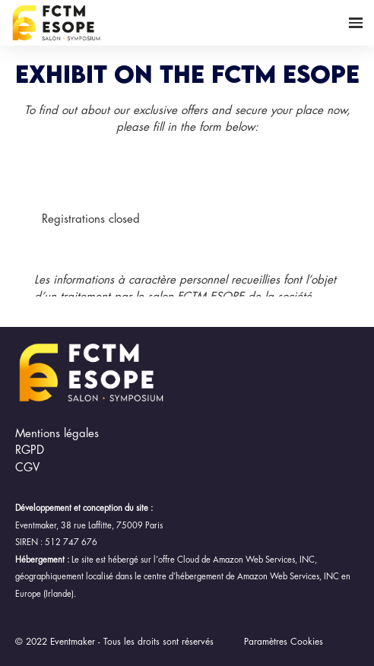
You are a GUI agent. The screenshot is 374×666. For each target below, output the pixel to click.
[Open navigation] (356, 23)
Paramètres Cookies (283, 641)
